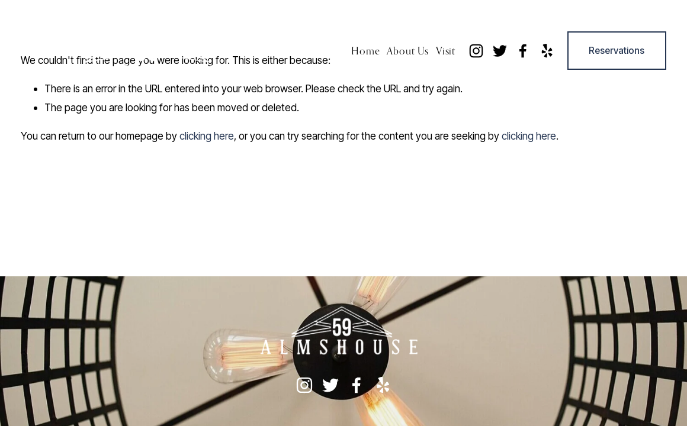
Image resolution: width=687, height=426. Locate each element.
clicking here (206, 136)
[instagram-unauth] (476, 51)
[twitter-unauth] (500, 51)
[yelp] (546, 51)
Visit (445, 50)
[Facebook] (523, 51)
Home (365, 50)
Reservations (616, 50)
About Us (408, 50)
